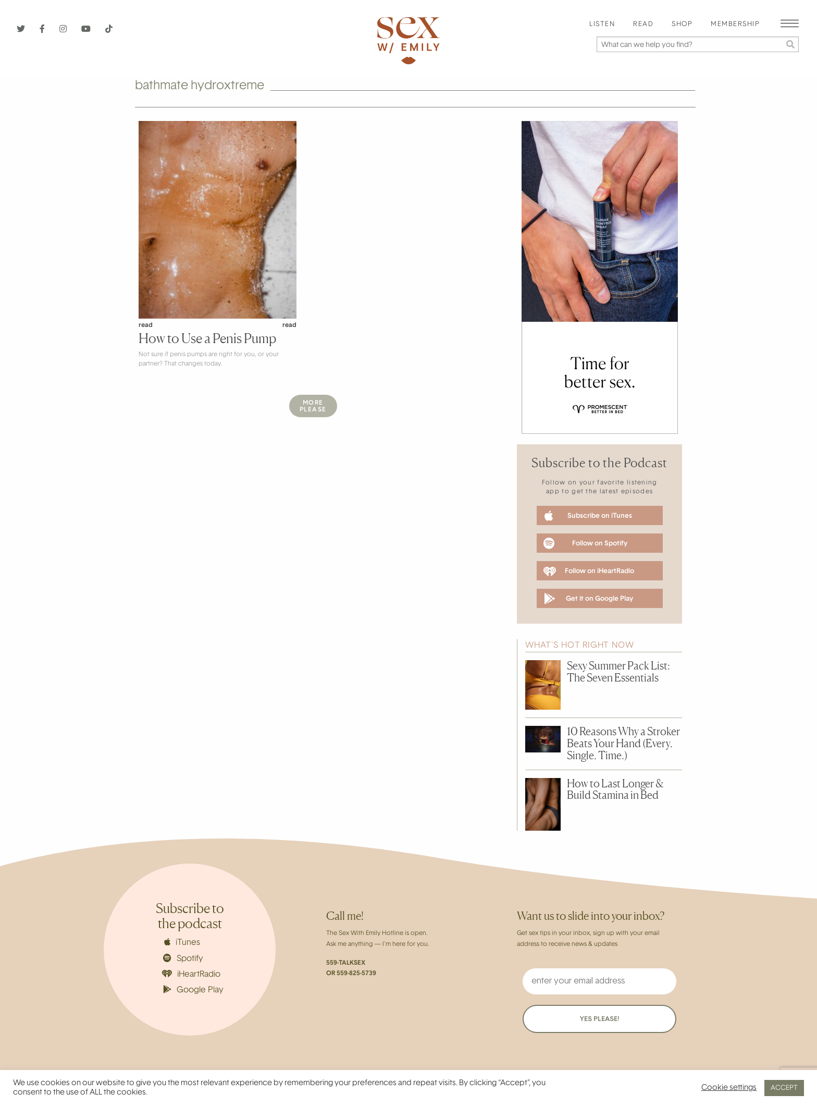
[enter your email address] (599, 981)
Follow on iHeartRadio (588, 571)
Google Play (193, 989)
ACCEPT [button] (784, 1088)
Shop (682, 24)
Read (643, 24)
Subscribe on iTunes (588, 515)
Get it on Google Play (588, 598)
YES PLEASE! (599, 1019)
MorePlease (313, 406)
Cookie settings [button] (729, 1088)
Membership (735, 24)
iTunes (182, 942)
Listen (602, 24)
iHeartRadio (191, 974)
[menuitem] (602, 25)
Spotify (183, 958)
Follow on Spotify (585, 543)
